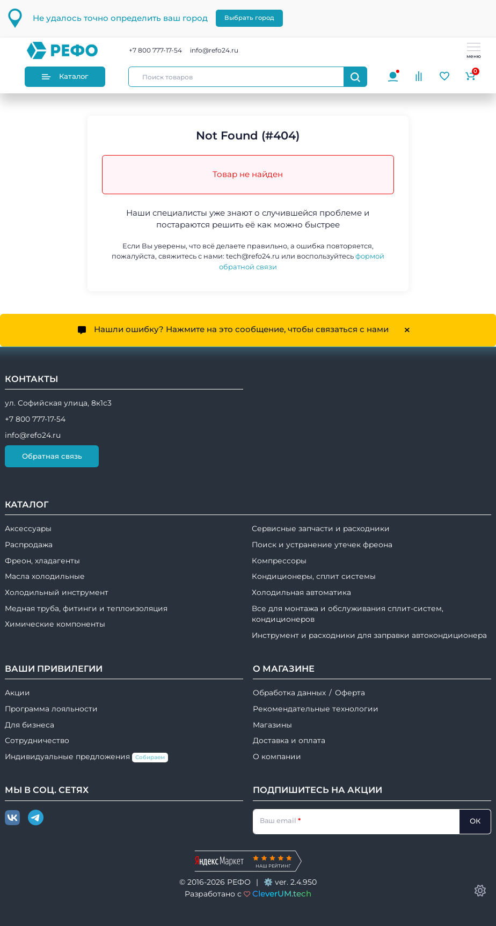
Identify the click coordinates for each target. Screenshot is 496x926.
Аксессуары (28, 528)
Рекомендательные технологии (315, 708)
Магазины (272, 725)
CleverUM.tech (281, 893)
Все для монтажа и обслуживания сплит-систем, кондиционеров (347, 614)
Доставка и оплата (289, 740)
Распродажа (29, 544)
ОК (475, 821)
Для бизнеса (29, 725)
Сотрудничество (37, 740)
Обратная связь (52, 456)
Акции (17, 692)
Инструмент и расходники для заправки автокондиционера (369, 635)
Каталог (64, 76)
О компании (277, 756)
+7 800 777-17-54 (155, 50)
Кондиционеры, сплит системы (314, 576)
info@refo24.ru (214, 50)
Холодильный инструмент (56, 592)
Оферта (350, 692)
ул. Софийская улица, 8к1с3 (58, 403)
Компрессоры (279, 560)
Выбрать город (249, 17)
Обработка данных (289, 692)
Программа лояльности (51, 708)
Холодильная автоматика (301, 592)
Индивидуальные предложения (86, 757)
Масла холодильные (45, 576)
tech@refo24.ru (253, 256)
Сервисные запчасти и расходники (321, 528)
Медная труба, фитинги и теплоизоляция (86, 608)
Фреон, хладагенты (42, 560)
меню (473, 51)
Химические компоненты (55, 624)
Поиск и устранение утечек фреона (322, 544)
